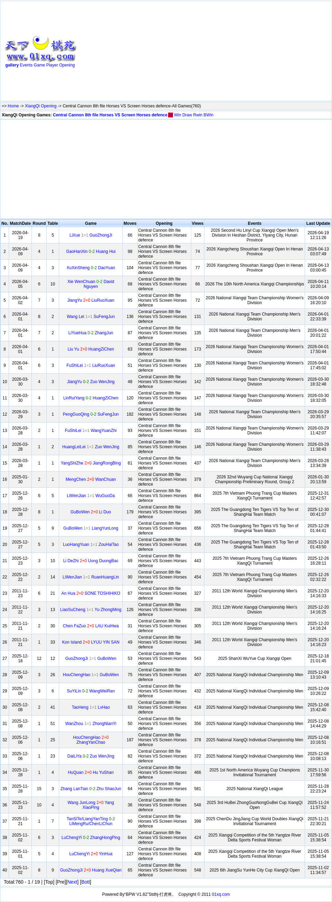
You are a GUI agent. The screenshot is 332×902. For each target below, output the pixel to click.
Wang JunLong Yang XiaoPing (90, 805)
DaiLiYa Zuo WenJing (90, 756)
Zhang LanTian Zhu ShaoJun (91, 788)
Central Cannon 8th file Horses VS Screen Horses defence (110, 115)
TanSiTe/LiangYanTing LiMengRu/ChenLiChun (91, 821)
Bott (85, 882)
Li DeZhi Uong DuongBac (91, 560)
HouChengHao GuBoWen (91, 674)
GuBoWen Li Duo (91, 512)
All (170, 115)
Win (177, 115)
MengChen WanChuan (91, 479)
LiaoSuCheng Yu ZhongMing (90, 609)
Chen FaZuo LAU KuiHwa (91, 626)
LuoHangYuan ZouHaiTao (91, 544)
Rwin (198, 115)
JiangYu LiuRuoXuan (90, 300)
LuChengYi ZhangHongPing (91, 837)
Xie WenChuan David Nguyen (90, 284)
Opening (67, 65)
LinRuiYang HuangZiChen (90, 398)
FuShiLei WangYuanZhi (91, 430)
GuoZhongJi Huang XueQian (91, 870)
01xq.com (221, 894)
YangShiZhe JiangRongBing (91, 463)
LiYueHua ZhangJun (90, 332)
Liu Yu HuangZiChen (90, 349)
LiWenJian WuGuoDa (91, 495)
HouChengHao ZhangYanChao (91, 740)
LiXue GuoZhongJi (91, 235)
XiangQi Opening (40, 106)
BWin (209, 115)
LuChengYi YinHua (90, 853)
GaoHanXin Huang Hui (91, 251)
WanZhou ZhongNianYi (91, 723)
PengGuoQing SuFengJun (91, 414)
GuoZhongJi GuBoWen (91, 658)
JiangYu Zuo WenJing (90, 381)
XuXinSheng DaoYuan (90, 267)
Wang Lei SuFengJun (91, 316)
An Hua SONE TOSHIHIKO (91, 593)
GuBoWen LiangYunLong (90, 528)
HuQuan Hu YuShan (90, 772)
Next (72, 882)
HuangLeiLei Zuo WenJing (90, 446)
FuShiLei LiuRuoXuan (90, 365)
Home (13, 106)
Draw (187, 115)
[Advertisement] (173, 52)
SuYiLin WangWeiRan (90, 691)
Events (26, 65)
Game (39, 65)
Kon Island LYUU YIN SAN (91, 642)
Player (52, 65)
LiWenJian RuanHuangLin (91, 577)
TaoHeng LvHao (91, 707)
